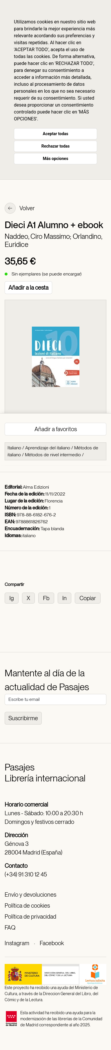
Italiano (14, 447)
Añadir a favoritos (55, 429)
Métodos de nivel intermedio (53, 454)
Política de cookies (27, 905)
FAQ (10, 927)
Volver (20, 209)
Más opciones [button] (55, 158)
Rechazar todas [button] (55, 146)
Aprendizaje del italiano (47, 447)
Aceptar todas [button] (55, 133)
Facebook (52, 943)
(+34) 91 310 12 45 (26, 874)
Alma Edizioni (36, 487)
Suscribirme (23, 718)
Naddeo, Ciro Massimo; (39, 236)
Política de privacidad (30, 916)
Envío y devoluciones (30, 894)
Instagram (17, 943)
